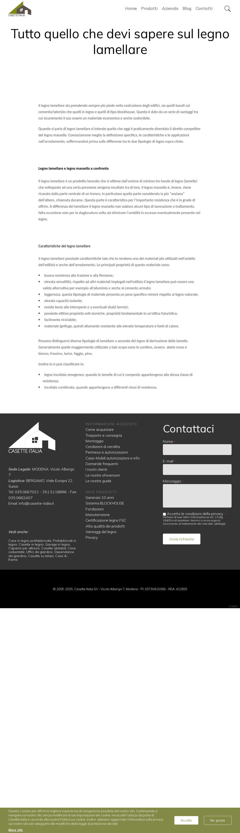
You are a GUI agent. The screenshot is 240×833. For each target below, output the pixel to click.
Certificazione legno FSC (106, 744)
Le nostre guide (98, 705)
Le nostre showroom (103, 699)
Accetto (186, 820)
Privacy (92, 762)
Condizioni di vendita (103, 671)
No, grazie (217, 820)
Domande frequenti (102, 688)
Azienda (170, 9)
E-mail (168, 686)
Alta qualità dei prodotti (105, 750)
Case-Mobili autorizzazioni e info (113, 682)
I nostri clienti (96, 694)
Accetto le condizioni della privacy (195, 738)
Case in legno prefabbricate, (30, 765)
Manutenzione (98, 739)
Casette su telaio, (41, 780)
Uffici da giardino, (40, 777)
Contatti (204, 9)
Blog (187, 9)
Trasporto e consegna (104, 659)
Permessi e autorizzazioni (107, 677)
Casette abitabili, (54, 773)
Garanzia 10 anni (100, 722)
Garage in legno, (58, 769)
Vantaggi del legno (101, 756)
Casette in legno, (32, 769)
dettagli (220, 748)
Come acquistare (100, 654)
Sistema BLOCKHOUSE (105, 728)
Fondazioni (95, 733)
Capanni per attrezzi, (24, 773)
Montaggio (95, 665)
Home (33, 9)
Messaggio (172, 705)
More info (15, 830)
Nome (168, 666)
